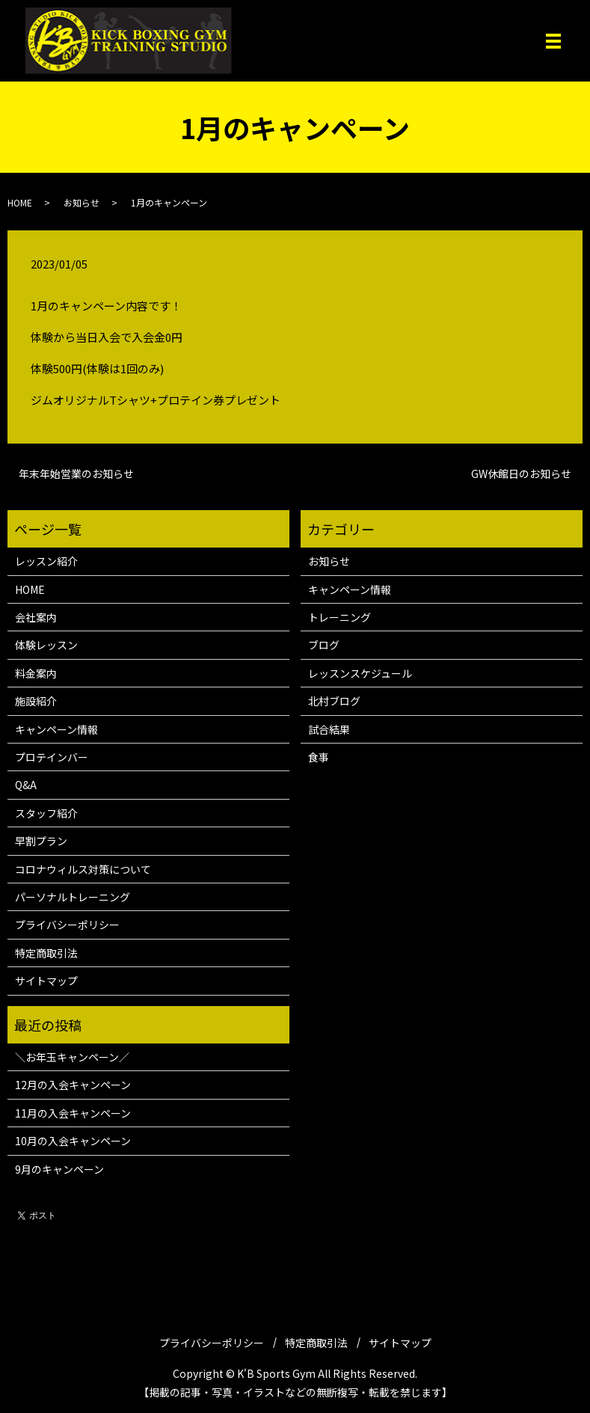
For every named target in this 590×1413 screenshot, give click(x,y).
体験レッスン (46, 644)
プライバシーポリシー (67, 924)
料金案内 (36, 673)
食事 (318, 757)
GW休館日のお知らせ (521, 474)
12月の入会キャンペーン (73, 1084)
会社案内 (36, 617)
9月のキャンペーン (59, 1169)
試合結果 (329, 729)
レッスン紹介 (46, 561)
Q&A (26, 784)
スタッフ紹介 (46, 813)
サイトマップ (46, 980)
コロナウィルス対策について (83, 869)
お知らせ (81, 202)
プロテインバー (51, 757)
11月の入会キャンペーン (73, 1113)
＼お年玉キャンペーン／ (72, 1056)
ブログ (323, 644)
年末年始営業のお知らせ (76, 474)
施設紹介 (36, 700)
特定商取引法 (46, 952)
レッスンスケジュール (360, 673)
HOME (19, 202)
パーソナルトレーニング (72, 896)
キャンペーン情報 (56, 729)
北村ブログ (334, 700)
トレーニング (339, 617)
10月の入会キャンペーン (73, 1140)
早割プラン (41, 840)
